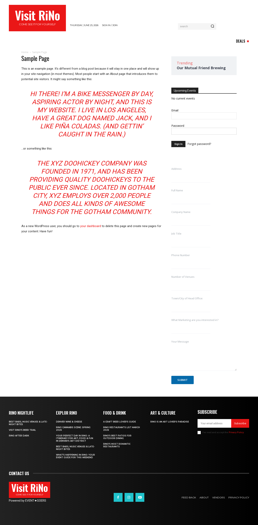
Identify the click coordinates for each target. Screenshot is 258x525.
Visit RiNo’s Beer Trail (22, 430)
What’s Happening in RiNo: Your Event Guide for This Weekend (75, 456)
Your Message (180, 341)
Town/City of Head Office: (187, 298)
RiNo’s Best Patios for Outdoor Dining (117, 437)
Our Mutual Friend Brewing (201, 67)
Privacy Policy (236, 432)
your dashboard (90, 226)
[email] (214, 423)
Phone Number (180, 255)
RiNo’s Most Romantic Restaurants (116, 445)
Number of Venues (183, 277)
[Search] (212, 26)
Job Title (176, 233)
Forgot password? (199, 144)
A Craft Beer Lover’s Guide (119, 421)
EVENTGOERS (35, 500)
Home (24, 52)
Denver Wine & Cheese (69, 421)
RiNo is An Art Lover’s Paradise (169, 421)
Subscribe (240, 423)
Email (174, 110)
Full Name (177, 190)
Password (177, 126)
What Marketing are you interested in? (195, 320)
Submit (182, 380)
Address (176, 169)
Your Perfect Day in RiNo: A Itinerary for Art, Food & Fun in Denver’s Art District (74, 438)
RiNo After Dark (19, 435)
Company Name (180, 212)
